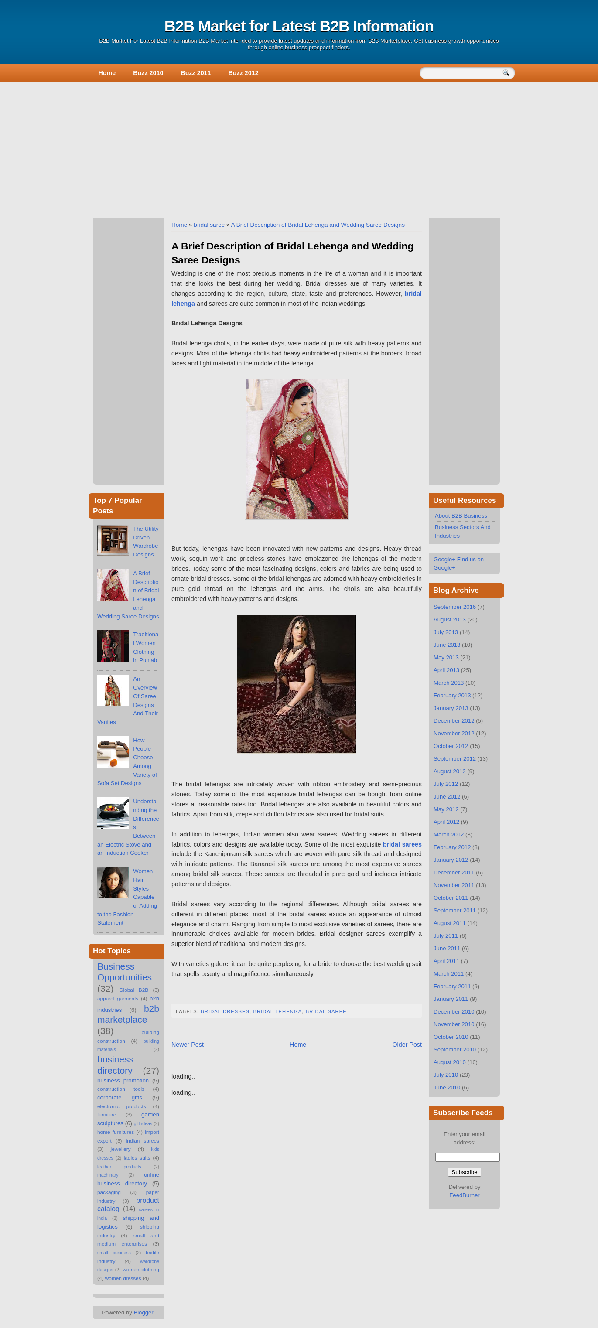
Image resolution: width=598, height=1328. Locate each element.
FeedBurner (464, 1195)
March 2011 (449, 973)
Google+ (444, 559)
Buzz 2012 (244, 72)
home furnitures (115, 1132)
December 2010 (454, 1011)
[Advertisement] (299, 149)
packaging (109, 1192)
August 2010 (450, 1062)
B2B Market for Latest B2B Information (299, 26)
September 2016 (455, 607)
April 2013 (446, 670)
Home (107, 72)
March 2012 (449, 834)
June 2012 (447, 796)
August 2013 (450, 619)
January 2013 (451, 708)
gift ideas (143, 1123)
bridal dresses (225, 1011)
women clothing (141, 1270)
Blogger (143, 1312)
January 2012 (451, 860)
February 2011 (452, 986)
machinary (108, 1175)
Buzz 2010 (148, 72)
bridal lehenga (277, 1011)
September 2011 (455, 910)
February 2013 (452, 695)
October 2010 (451, 1037)
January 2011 (451, 999)
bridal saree (209, 225)
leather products (119, 1166)
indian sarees (142, 1141)
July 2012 (446, 784)
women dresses (123, 1278)
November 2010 (454, 1024)
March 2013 (449, 682)
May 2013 (446, 657)
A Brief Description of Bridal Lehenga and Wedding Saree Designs (318, 225)
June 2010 (447, 1087)
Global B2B (133, 990)
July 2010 (446, 1075)
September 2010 (455, 1049)
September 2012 (455, 758)
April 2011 (446, 961)
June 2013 (447, 645)
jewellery (121, 1149)
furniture (106, 1115)
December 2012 (454, 720)
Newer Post (187, 1044)
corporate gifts (119, 1097)
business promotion (123, 1080)
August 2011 (450, 923)
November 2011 (454, 885)
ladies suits (137, 1158)
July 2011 (446, 935)
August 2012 (450, 771)
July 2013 (446, 632)
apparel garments (117, 999)
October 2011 (451, 897)
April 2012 (446, 822)
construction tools (120, 1089)
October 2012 (451, 746)
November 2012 (454, 733)
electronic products (121, 1106)
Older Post (407, 1044)
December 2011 (454, 872)
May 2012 (446, 809)
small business (114, 1252)
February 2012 (452, 847)
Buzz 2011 (196, 72)
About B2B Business (461, 515)
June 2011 (447, 948)
